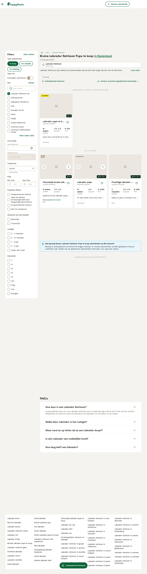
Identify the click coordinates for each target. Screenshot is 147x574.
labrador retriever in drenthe (73, 552)
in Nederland (103, 56)
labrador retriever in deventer (123, 519)
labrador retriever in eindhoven (96, 526)
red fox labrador (14, 523)
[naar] (31, 184)
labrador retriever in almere (73, 548)
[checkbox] (8, 93)
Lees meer (135, 70)
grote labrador (40, 531)
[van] (16, 184)
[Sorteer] (118, 81)
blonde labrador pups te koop (19, 543)
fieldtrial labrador (14, 552)
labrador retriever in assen (99, 561)
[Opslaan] (67, 122)
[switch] (30, 78)
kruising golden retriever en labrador (72, 538)
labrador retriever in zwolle (126, 535)
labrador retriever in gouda (72, 544)
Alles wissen (29, 54)
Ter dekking (14, 69)
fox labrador (39, 527)
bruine (45, 77)
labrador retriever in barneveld (123, 541)
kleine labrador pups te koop (46, 535)
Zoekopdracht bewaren (53, 81)
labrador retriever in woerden (96, 532)
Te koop (12, 64)
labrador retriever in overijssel (96, 539)
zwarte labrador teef (42, 560)
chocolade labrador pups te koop (72, 519)
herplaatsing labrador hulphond (43, 551)
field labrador (40, 518)
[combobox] (18, 148)
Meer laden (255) (27, 136)
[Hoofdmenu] (2, 4)
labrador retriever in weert (99, 557)
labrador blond (13, 527)
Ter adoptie (26, 64)
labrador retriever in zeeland (127, 557)
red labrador (39, 546)
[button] (56, 166)
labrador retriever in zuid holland (98, 519)
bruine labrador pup (42, 523)
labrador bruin (13, 518)
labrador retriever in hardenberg (123, 530)
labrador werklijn (14, 560)
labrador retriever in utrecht (127, 525)
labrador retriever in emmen (127, 553)
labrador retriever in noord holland (72, 557)
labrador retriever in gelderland (123, 547)
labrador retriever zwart (17, 531)
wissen (31, 83)
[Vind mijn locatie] (31, 148)
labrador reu (66, 533)
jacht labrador (40, 556)
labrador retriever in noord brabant (99, 552)
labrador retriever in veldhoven (96, 545)
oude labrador (13, 564)
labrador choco (13, 556)
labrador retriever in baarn (99, 565)
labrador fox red (68, 525)
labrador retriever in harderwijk (123, 562)
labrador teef (66, 529)
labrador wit (12, 535)
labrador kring (13, 539)
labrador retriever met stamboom (43, 540)
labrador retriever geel (17, 547)
